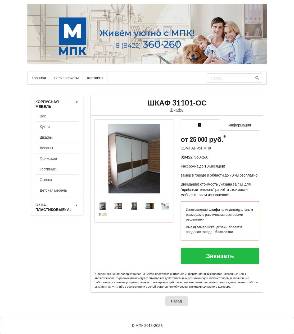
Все (43, 116)
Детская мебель (53, 190)
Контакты (95, 78)
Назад (176, 301)
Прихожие (48, 158)
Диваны (46, 148)
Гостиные (48, 169)
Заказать (220, 256)
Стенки (46, 179)
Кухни (45, 126)
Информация (239, 125)
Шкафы (46, 137)
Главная (39, 78)
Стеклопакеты (66, 78)
